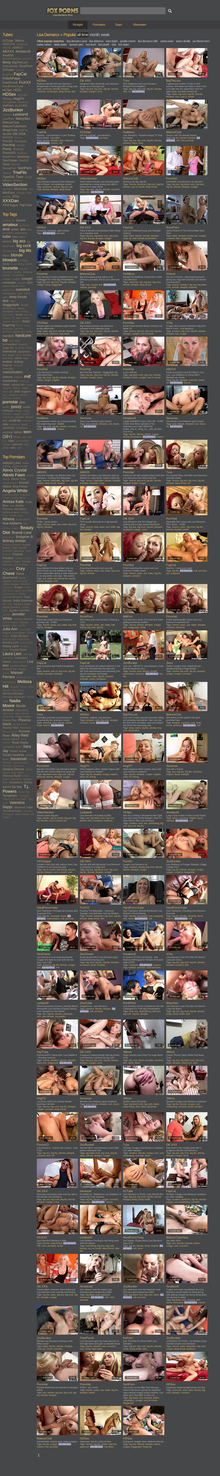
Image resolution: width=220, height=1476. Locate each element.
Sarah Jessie (18, 751)
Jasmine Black (22, 604)
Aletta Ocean (20, 466)
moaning (24, 381)
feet (18, 317)
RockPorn (9, 156)
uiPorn (7, 180)
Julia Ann (10, 629)
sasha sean (166, 41)
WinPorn (9, 192)
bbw (15, 236)
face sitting (8, 314)
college (6, 275)
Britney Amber (14, 541)
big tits (25, 250)
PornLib (18, 149)
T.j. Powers (16, 789)
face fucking (21, 311)
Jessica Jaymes (23, 618)
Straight (78, 24)
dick (6, 301)
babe (7, 236)
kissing (27, 354)
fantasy (6, 318)
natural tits (18, 384)
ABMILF (17, 47)
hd (5, 340)
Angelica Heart (10, 494)
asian (15, 229)
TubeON (8, 177)
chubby (17, 272)
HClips (7, 90)
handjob (8, 336)
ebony (21, 308)
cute (5, 297)
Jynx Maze (25, 629)
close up (27, 272)
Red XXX (25, 727)
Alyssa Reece (10, 482)
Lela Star (27, 654)
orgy (5, 395)
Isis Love (7, 604)
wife (12, 447)
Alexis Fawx (14, 475)
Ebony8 (20, 70)
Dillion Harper (11, 584)
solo (5, 424)
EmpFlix (7, 74)
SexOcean (10, 160)
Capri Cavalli (18, 547)
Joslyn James (18, 625)
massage (8, 368)
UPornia (17, 180)
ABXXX (8, 51)
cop (88, 284)
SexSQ (23, 160)
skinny (29, 417)
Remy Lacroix (10, 731)
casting (23, 268)
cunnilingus (9, 293)
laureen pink (76, 44)
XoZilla (7, 196)
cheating (7, 272)
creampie (9, 282)
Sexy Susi (18, 765)
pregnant (175, 573)
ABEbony (22, 44)
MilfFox (23, 130)
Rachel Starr (11, 727)
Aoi (12, 505)
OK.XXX (19, 134)
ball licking (62, 869)
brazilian (84, 483)
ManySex (23, 118)
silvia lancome (153, 967)
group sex (19, 331)
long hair (18, 365)
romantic (7, 414)
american (25, 225)
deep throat (17, 297)
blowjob (10, 259)
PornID (21, 145)
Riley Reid (20, 735)
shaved (19, 417)
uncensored (22, 441)
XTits (15, 196)
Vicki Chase (22, 814)
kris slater (123, 44)
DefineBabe (10, 66)
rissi (114, 44)
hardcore (23, 335)
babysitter (55, 480)
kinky (18, 354)
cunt (19, 293)
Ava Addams (12, 523)
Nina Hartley (22, 713)
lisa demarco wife (148, 41)
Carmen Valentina (13, 550)
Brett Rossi (8, 537)
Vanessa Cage (23, 807)
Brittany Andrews (12, 544)
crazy (101, 483)
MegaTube (10, 130)
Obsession (8, 716)
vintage (6, 444)
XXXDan (11, 200)
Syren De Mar (12, 787)
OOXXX (8, 137)
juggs (11, 354)
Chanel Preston (13, 556)
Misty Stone (18, 690)
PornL (7, 149)
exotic (201, 380)
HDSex (9, 94)
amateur (10, 224)
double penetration (147, 238)
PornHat (9, 145)
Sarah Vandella (13, 755)
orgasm (26, 391)
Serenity (7, 765)
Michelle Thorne (18, 687)
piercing (7, 398)
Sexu (6, 164)
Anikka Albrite (18, 497)
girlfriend (7, 331)
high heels (14, 340)
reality (27, 407)
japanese (24, 351)
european (8, 311)
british (29, 264)
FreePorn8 (10, 82)
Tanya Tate (24, 791)
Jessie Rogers (10, 622)
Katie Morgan (19, 636)
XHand (20, 192)
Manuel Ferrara (13, 675)
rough (16, 413)
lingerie (7, 365)
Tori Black (21, 799)
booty (6, 264)
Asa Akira (20, 509)
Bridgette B (24, 537)
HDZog (7, 98)
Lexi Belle (8, 657)
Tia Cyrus (24, 795)
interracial (9, 351)
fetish (26, 321)
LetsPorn (8, 118)
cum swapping (155, 916)
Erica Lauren (14, 590)
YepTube (25, 205)
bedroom (186, 1199)
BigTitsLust (20, 62)
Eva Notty (28, 590)
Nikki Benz (22, 710)
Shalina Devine (13, 769)
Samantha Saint (12, 746)
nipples (16, 388)
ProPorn (22, 152)
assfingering (145, 1011)
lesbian (8, 361)
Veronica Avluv (12, 810)
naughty (7, 388)
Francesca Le (10, 593)
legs (25, 358)
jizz (4, 354)
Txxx (19, 177)
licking (18, 361)
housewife (60, 1016)
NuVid (7, 134)
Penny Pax (10, 720)
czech (92, 679)
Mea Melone (9, 682)
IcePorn (8, 105)
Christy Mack (21, 564)
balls (94, 676)
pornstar (10, 402)
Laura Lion (12, 654)
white (6, 447)
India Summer (23, 600)
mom (6, 384)
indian (29, 347)
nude (25, 387)
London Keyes (18, 665)
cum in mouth (11, 285)
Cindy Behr (8, 569)
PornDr (8, 141)
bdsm (22, 236)
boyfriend (127, 529)
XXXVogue (10, 205)
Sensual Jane (21, 762)
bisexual (41, 777)
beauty (7, 241)
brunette (10, 268)
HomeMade (9, 102)
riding (18, 410)
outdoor (13, 394)
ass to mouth (56, 818)
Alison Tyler (18, 479)
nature (29, 384)
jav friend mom (201, 41)
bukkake (58, 673)
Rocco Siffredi (11, 739)
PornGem (20, 141)
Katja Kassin (9, 639)
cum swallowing (182, 1202)
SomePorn (9, 168)
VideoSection (15, 184)
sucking (8, 432)
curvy (27, 293)
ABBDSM (9, 44)
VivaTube (20, 189)
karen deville (183, 41)
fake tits (28, 314)
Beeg (7, 62)
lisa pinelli (103, 44)
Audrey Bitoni (23, 519)
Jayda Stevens (11, 607)
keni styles (112, 41)
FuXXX (25, 82)
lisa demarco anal (77, 41)
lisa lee (187, 382)
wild (19, 447)
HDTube (22, 94)
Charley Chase (11, 561)
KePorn (7, 114)
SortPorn (24, 168)
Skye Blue (16, 779)
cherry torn (187, 1063)
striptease (22, 427)
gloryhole (152, 1106)
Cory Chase (14, 571)
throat (16, 436)
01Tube (8, 40)
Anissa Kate (13, 501)
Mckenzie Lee (23, 677)
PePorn (18, 137)
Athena (8, 519)
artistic (46, 818)
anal (6, 229)
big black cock (187, 184)
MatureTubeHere (14, 126)
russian (25, 414)
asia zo (54, 671)
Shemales (139, 24)
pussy (16, 406)
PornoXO (9, 153)
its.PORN (21, 105)
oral (17, 391)
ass (23, 229)
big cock (23, 245)
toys (11, 440)
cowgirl (27, 278)
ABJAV (7, 47)
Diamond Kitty (20, 581)
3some (21, 220)
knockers (8, 358)
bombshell (142, 916)
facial (19, 314)
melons (18, 376)
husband (19, 347)
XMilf (28, 193)
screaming (8, 417)
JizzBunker (13, 110)
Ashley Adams (11, 512)
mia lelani (109, 1446)
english (55, 380)
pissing (16, 398)
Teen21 (7, 172)
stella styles (60, 44)
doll (100, 284)
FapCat (20, 74)
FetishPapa (11, 78)
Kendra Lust (10, 642)
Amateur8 (23, 51)
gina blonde (48, 1016)
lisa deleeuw (96, 41)
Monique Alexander (14, 696)
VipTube (7, 189)
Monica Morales (13, 693)
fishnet (46, 725)
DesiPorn (25, 66)
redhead (8, 410)
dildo (13, 301)
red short (91, 44)
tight (24, 437)
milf (27, 376)
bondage (23, 260)
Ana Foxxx (20, 486)
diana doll (41, 1063)
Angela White (15, 490)
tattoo (18, 432)
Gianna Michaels (12, 597)
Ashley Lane (16, 515)
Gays (118, 24)
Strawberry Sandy (20, 782)
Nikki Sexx (8, 713)
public (6, 407)
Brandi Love (22, 533)
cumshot (23, 290)
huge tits (8, 347)
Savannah (18, 759)
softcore (27, 420)
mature (8, 377)
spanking (15, 424)
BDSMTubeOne (12, 58)
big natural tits (10, 251)
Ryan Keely (20, 742)
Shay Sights (17, 772)
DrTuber (8, 70)
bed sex (156, 1011)
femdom (16, 321)
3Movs (19, 40)
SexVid (15, 164)
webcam (17, 444)
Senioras (23, 156)
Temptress (10, 795)
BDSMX (27, 58)
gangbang (8, 328)
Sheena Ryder (12, 775)
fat (13, 318)
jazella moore (127, 41)
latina (18, 358)
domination (134, 730)
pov (22, 402)
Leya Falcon (18, 661)
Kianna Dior (26, 642)
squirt (24, 424)
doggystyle (11, 305)
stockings (9, 427)
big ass (19, 241)
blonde (17, 255)
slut (5, 420)
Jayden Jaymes (19, 610)
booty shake (17, 264)
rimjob (26, 410)
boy (176, 333)
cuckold (21, 282)
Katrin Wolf (23, 639)
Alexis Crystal (14, 470)
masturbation (13, 372)
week (105, 34)
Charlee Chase (23, 558)
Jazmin (6, 614)
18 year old (8, 220)
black (6, 255)
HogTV (18, 98)
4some (175, 284)
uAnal (28, 177)
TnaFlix (20, 172)
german (19, 328)
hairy (29, 331)
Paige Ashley (23, 716)
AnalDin (8, 55)
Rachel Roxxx (20, 724)
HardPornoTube (13, 86)
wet (26, 444)
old (11, 391)
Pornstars (99, 24)
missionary (10, 381)
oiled (5, 391)
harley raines (44, 44)
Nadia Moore (11, 703)
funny (27, 325)
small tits (15, 420)
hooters (22, 344)
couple (16, 278)
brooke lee (192, 235)
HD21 (17, 90)
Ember (19, 587)
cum (30, 282)
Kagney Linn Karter (14, 632)
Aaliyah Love (12, 463)
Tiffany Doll (8, 799)
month (95, 34)
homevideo (10, 344)
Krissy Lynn (11, 646)
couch (49, 1349)
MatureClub (11, 122)
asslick (56, 187)
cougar (7, 278)
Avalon (15, 528)
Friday (22, 593)
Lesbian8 (20, 114)
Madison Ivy (10, 668)
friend (19, 325)
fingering (9, 325)
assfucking (20, 232)
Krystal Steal (18, 649)
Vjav (31, 189)
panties (23, 395)
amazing (47, 722)
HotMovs (23, 102)
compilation (18, 275)
